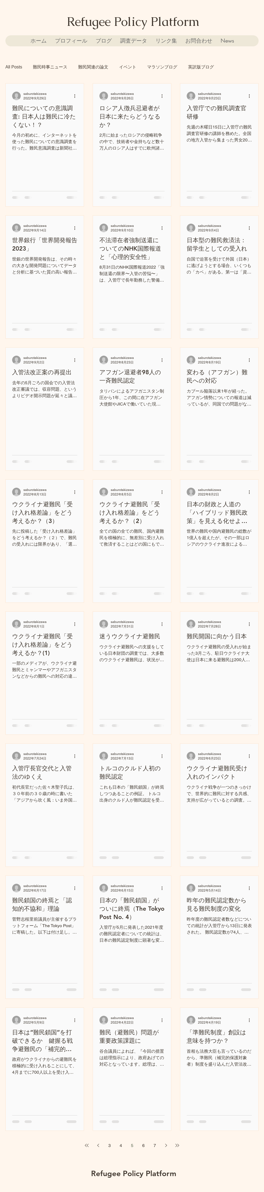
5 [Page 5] (132, 1145)
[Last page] (177, 1145)
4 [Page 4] (121, 1145)
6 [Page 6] (143, 1145)
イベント (127, 67)
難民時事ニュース (50, 67)
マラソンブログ (162, 67)
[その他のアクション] (76, 96)
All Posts (13, 67)
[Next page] (166, 1145)
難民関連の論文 (93, 67)
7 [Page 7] (155, 1145)
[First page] (87, 1145)
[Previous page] (98, 1145)
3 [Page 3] (109, 1145)
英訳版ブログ (201, 67)
